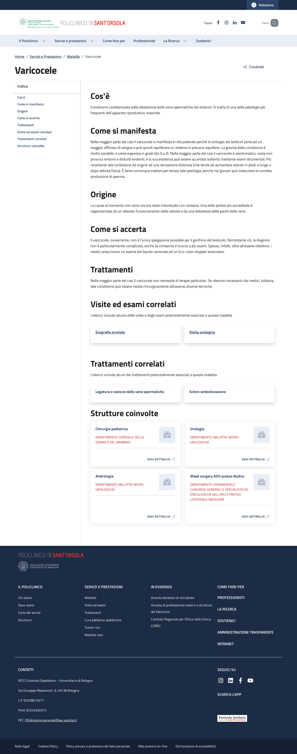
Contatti (26, 669)
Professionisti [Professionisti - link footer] (231, 597)
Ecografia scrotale (110, 332)
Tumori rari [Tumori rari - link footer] (92, 627)
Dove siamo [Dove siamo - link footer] (26, 605)
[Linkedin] (229, 23)
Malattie (73, 56)
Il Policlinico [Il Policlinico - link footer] (30, 587)
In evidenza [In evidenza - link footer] (161, 587)
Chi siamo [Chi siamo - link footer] (25, 597)
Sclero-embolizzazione (207, 391)
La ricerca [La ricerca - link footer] (226, 609)
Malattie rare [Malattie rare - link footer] (94, 634)
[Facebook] (213, 23)
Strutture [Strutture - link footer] (25, 619)
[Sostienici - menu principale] (203, 41)
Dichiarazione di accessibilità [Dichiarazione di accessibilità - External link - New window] (196, 746)
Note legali (22, 746)
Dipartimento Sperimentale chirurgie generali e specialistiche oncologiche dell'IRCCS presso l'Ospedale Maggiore (219, 492)
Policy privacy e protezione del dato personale (98, 746)
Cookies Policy (48, 746)
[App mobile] (220, 705)
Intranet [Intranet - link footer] (225, 644)
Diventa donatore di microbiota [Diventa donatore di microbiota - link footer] (172, 597)
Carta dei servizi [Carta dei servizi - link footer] (29, 612)
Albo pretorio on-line (152, 746)
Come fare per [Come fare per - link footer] (230, 587)
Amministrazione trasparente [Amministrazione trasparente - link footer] (245, 632)
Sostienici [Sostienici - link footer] (226, 620)
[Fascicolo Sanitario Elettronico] (232, 718)
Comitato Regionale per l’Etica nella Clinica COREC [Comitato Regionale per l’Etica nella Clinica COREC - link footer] (181, 622)
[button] (262, 5)
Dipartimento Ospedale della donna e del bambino (119, 440)
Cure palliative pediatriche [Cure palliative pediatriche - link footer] (103, 619)
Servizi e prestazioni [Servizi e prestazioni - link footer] (104, 587)
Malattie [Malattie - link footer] (90, 597)
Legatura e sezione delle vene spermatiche (129, 391)
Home (19, 56)
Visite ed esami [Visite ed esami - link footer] (95, 605)
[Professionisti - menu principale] (144, 41)
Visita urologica (202, 332)
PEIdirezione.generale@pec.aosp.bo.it (51, 720)
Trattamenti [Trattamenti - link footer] (93, 612)
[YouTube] (238, 23)
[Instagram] (221, 23)
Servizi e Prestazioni (45, 56)
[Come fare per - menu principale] (114, 41)
